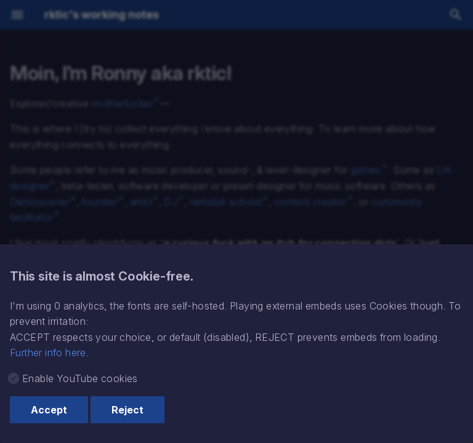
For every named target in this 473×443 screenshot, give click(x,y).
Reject (127, 410)
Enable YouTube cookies (80, 378)
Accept (49, 410)
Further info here (48, 352)
